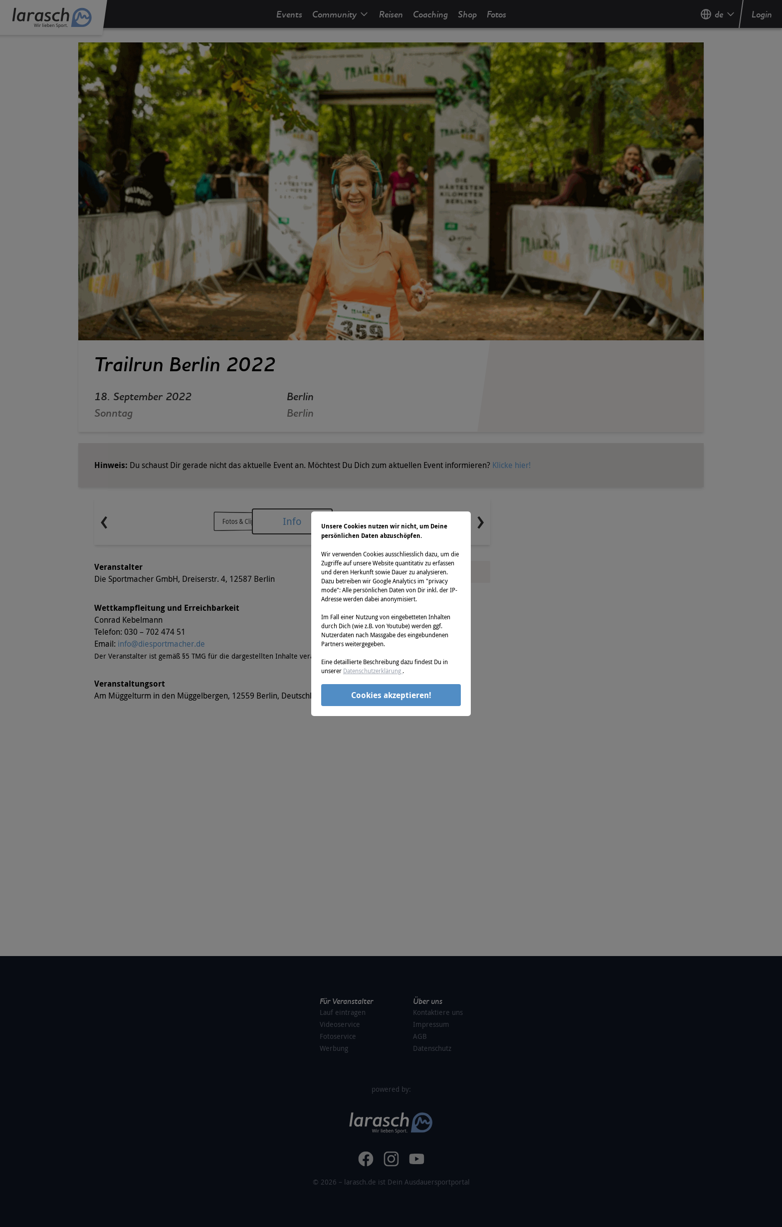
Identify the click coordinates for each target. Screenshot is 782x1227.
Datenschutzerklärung (372, 671)
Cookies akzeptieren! (391, 695)
